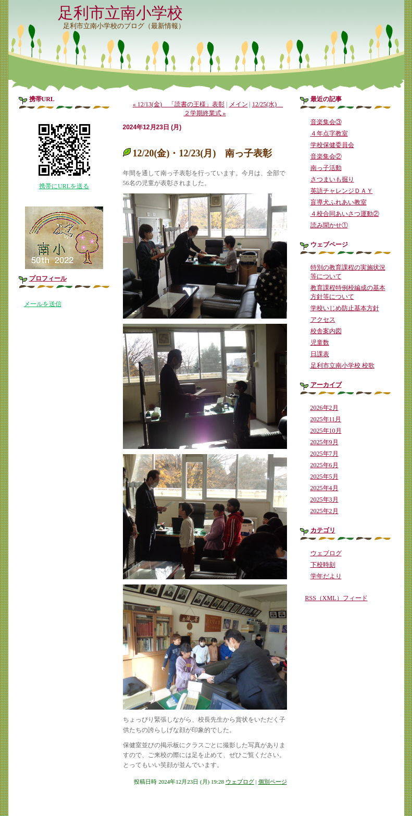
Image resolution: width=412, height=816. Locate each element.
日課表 (319, 354)
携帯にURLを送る (64, 186)
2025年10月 (326, 430)
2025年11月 (326, 419)
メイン (238, 104)
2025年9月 (324, 442)
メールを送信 (42, 304)
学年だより (326, 576)
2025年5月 (324, 476)
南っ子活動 (326, 168)
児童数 (319, 342)
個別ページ (272, 781)
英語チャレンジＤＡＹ (341, 190)
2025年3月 (324, 499)
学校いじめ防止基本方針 (344, 308)
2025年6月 (324, 465)
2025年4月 (324, 488)
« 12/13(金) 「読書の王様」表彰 (178, 104)
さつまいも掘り (332, 179)
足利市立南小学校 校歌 (342, 365)
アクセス (322, 319)
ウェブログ (240, 781)
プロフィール (48, 278)
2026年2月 (324, 407)
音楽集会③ (326, 122)
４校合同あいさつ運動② (344, 213)
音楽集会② (326, 156)
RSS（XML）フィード (336, 598)
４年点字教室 (329, 133)
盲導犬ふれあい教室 (338, 202)
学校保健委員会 (332, 145)
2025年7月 (324, 453)
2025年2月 (324, 511)
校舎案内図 (326, 331)
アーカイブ (326, 384)
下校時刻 (322, 564)
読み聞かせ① (329, 225)
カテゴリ (322, 530)
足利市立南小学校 (120, 12)
